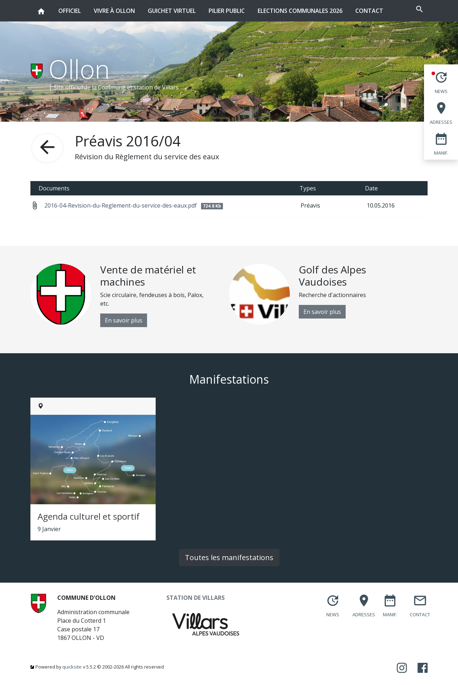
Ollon (79, 68)
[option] (129, 295)
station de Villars (156, 87)
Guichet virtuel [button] (172, 7)
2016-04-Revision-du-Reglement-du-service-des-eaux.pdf (133, 205)
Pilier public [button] (227, 7)
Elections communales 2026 (300, 11)
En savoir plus (123, 320)
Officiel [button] (69, 7)
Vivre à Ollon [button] (114, 7)
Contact (369, 11)
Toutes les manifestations (229, 557)
